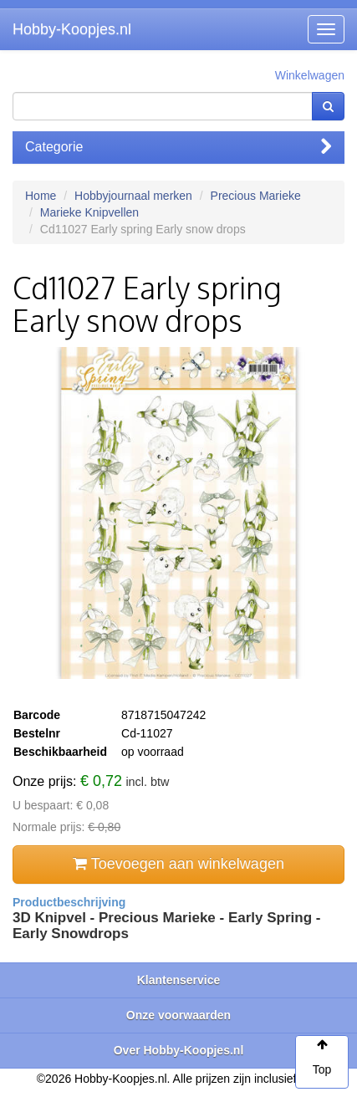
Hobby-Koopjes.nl (72, 29)
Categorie (178, 147)
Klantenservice (179, 980)
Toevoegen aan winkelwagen (178, 863)
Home (40, 195)
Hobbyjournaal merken (133, 195)
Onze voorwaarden (178, 1015)
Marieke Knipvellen (89, 212)
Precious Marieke (256, 195)
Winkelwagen (309, 75)
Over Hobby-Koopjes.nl (179, 1050)
